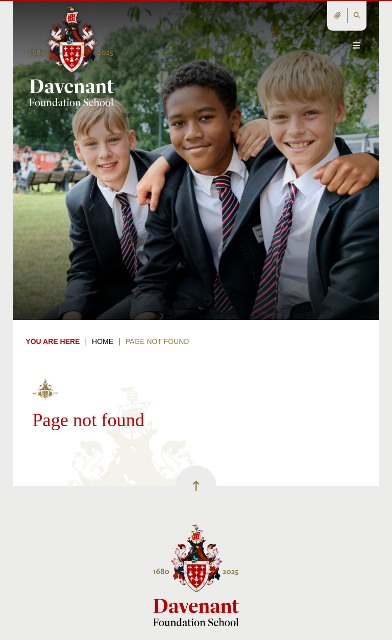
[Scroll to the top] (196, 485)
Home (102, 341)
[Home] (71, 55)
